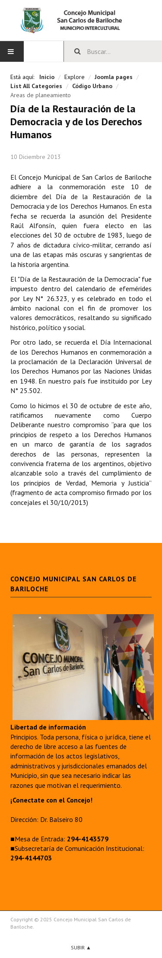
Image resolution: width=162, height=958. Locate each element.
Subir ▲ (81, 947)
